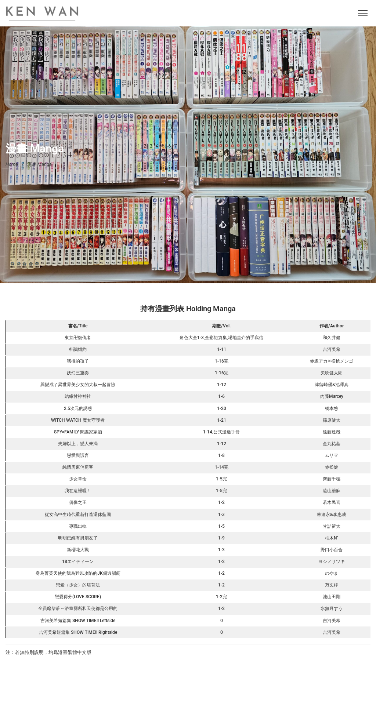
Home (12, 164)
